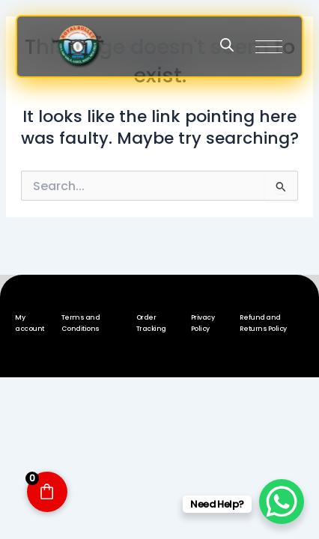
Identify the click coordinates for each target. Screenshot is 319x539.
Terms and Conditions (80, 323)
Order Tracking (151, 323)
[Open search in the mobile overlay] (226, 45)
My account (29, 323)
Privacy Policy (203, 323)
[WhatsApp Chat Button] (281, 501)
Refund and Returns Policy (263, 323)
